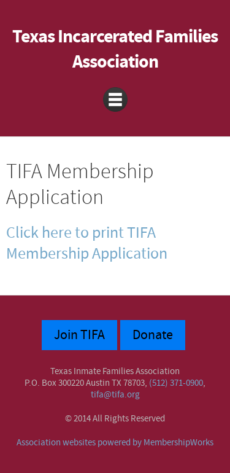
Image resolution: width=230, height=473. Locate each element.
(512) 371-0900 (176, 383)
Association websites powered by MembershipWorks (115, 442)
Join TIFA (79, 335)
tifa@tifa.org (115, 395)
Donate (152, 335)
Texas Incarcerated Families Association (115, 50)
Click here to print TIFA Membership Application (86, 243)
